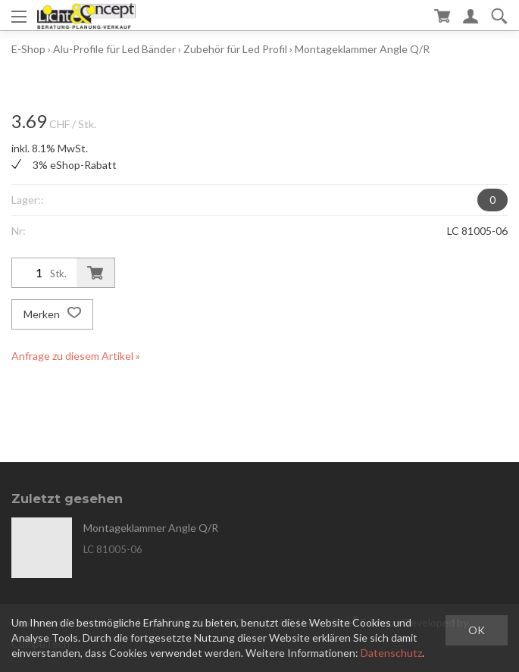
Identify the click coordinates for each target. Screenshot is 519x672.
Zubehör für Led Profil (236, 48)
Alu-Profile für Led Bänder (114, 48)
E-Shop (28, 48)
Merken (52, 314)
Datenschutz (391, 652)
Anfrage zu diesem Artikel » (75, 355)
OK (476, 630)
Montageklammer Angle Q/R (362, 48)
